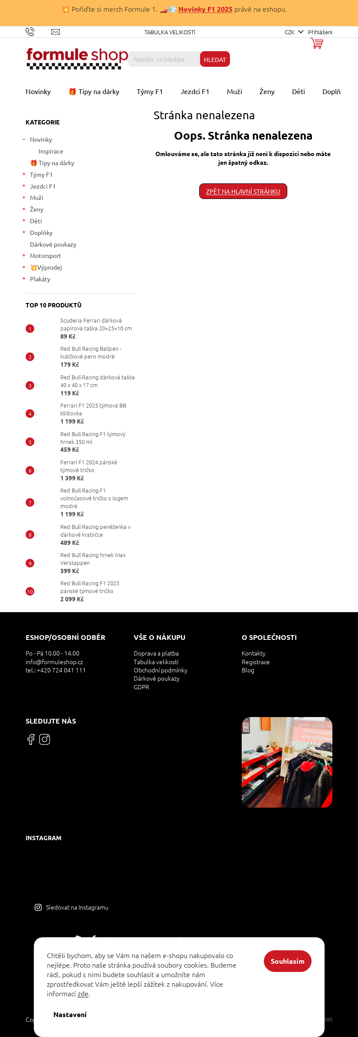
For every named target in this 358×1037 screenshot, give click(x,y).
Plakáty (35, 280)
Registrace (256, 662)
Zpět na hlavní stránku (243, 191)
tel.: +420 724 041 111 (56, 670)
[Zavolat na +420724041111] (38, 31)
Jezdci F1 (38, 187)
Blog (248, 670)
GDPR (141, 687)
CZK (290, 32)
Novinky (36, 140)
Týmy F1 (37, 175)
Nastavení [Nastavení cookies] (70, 1014)
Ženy (32, 210)
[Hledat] (179, 59)
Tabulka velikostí (170, 32)
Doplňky (37, 233)
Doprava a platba (156, 653)
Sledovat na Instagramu (77, 907)
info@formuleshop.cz (54, 662)
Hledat (215, 59)
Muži (32, 198)
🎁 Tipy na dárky (53, 162)
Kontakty (254, 653)
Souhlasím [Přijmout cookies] (288, 960)
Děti (31, 222)
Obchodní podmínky (160, 670)
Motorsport (41, 256)
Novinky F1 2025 (205, 8)
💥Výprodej (41, 268)
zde (83, 993)
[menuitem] (38, 91)
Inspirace (51, 151)
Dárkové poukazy (54, 244)
